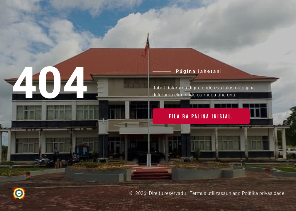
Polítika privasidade (263, 193)
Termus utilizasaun (210, 193)
